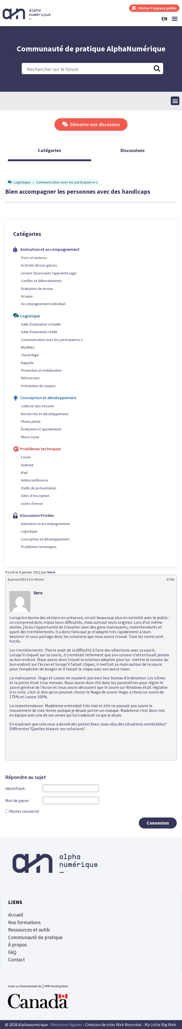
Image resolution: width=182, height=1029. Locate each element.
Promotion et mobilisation (41, 370)
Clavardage (30, 355)
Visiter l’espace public (154, 8)
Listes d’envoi (32, 503)
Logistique (22, 182)
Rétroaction (30, 378)
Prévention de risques (38, 385)
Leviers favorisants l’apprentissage (48, 273)
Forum (26, 457)
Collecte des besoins (37, 406)
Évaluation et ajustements (41, 429)
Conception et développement (45, 539)
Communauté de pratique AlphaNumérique (91, 48)
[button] (174, 18)
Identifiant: (15, 788)
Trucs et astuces (34, 257)
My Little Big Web (160, 1024)
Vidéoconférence (34, 480)
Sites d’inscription (35, 495)
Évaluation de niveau (37, 288)
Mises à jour (30, 437)
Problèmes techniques (39, 546)
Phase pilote (31, 421)
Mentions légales (66, 1024)
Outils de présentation (38, 488)
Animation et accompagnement (45, 523)
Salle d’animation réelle (39, 331)
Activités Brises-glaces (39, 265)
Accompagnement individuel (43, 303)
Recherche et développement (44, 413)
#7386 (170, 579)
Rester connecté (24, 811)
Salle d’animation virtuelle (41, 324)
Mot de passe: (17, 800)
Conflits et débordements (41, 280)
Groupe (27, 296)
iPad (24, 472)
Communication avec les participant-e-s (67, 182)
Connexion (158, 823)
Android (27, 465)
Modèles (28, 347)
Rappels (27, 362)
